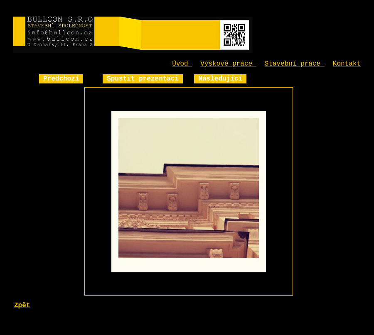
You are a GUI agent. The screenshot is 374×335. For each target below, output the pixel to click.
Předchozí (61, 79)
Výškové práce (228, 64)
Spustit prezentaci (143, 79)
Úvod (182, 64)
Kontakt (347, 64)
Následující (220, 79)
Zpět (22, 305)
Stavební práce (295, 64)
